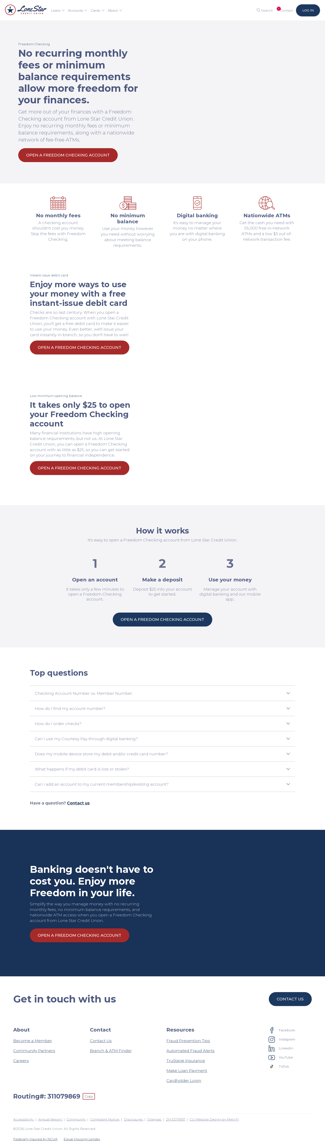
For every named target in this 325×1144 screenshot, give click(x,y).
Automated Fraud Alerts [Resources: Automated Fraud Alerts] (190, 1050)
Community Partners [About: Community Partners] (34, 1050)
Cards (98, 10)
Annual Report (50, 1119)
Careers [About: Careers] (21, 1060)
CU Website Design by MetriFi (214, 1119)
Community (76, 1119)
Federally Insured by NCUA (35, 1139)
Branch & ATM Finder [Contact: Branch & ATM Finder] (111, 1050)
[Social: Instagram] (282, 1039)
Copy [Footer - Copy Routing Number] (89, 1096)
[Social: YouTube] (281, 1057)
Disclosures (133, 1119)
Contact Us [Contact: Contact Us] (101, 1040)
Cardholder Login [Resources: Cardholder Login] (183, 1080)
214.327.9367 (176, 1119)
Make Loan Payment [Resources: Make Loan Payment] (186, 1070)
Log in (308, 10)
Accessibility (23, 1119)
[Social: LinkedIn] (281, 1048)
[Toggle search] (263, 10)
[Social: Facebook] (282, 1030)
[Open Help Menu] (284, 10)
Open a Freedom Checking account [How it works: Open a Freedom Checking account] (162, 619)
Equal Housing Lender (82, 1139)
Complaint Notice (105, 1119)
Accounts (77, 10)
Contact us (78, 803)
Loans (58, 10)
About (115, 10)
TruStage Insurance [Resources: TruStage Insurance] (185, 1060)
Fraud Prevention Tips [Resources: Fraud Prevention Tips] (188, 1040)
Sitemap (154, 1119)
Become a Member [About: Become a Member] (32, 1040)
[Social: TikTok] (279, 1066)
